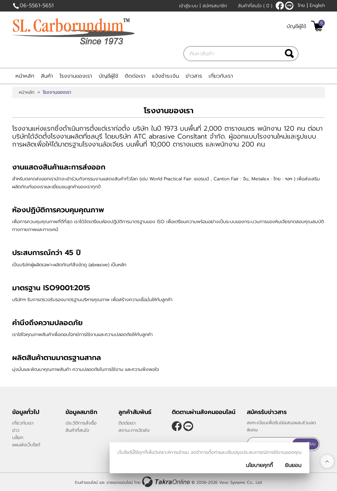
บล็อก (17, 437)
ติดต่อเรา (135, 76)
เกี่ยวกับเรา (221, 76)
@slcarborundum (289, 5)
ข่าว (15, 430)
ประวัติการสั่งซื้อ (80, 423)
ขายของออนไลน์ (120, 482)
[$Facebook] (279, 5)
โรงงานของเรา (76, 76)
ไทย (301, 5)
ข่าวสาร (194, 76)
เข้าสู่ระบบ (188, 5)
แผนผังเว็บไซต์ (26, 444)
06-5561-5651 (37, 6)
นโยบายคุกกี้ (259, 465)
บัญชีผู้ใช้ (296, 26)
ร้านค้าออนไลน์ (86, 482)
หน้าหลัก (24, 76)
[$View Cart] (317, 26)
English (317, 5)
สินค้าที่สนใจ (255, 6)
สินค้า (47, 76)
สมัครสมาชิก (214, 5)
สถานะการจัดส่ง (134, 430)
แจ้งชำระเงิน (165, 76)
